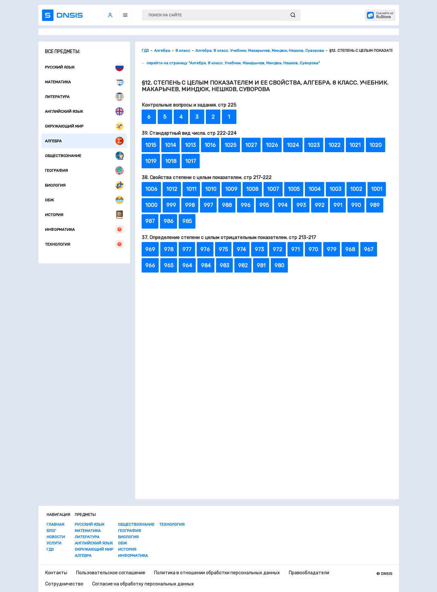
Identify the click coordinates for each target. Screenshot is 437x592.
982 (243, 265)
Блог (51, 530)
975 (223, 249)
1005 (294, 189)
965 (168, 265)
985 (187, 221)
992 (320, 205)
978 (168, 249)
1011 (191, 189)
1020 (375, 145)
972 (277, 249)
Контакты (56, 573)
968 (350, 249)
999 (171, 205)
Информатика (84, 229)
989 (375, 205)
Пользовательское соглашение (110, 573)
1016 (210, 145)
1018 (170, 161)
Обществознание (84, 156)
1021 (355, 145)
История (84, 215)
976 (205, 249)
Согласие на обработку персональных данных (143, 584)
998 (190, 205)
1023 (314, 145)
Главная (55, 524)
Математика (84, 82)
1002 (356, 189)
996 (245, 205)
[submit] (293, 15)
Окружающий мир (84, 126)
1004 (314, 189)
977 (186, 249)
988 (227, 205)
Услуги (54, 543)
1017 (190, 161)
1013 (190, 145)
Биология (84, 185)
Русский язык (84, 67)
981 (261, 265)
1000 (151, 205)
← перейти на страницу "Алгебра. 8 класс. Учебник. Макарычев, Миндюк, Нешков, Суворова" (231, 63)
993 (301, 205)
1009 (231, 189)
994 (283, 205)
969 (150, 249)
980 (279, 265)
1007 (273, 189)
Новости (56, 537)
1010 (210, 189)
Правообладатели (309, 573)
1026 (272, 145)
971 (295, 249)
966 (150, 265)
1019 (150, 161)
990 (356, 205)
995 (264, 205)
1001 (376, 189)
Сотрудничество (64, 584)
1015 (150, 145)
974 (241, 249)
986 (168, 221)
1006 (151, 189)
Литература (84, 96)
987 (150, 221)
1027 (251, 145)
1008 (252, 189)
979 (331, 249)
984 (206, 265)
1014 (170, 145)
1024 (293, 145)
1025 (230, 145)
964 (187, 265)
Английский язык (84, 111)
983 (224, 265)
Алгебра (84, 141)
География (84, 170)
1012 (171, 189)
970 (313, 249)
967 (368, 249)
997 (208, 205)
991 (337, 205)
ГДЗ (50, 549)
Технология (84, 244)
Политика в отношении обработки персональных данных (217, 573)
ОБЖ (84, 200)
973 (259, 249)
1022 (334, 145)
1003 (335, 189)
